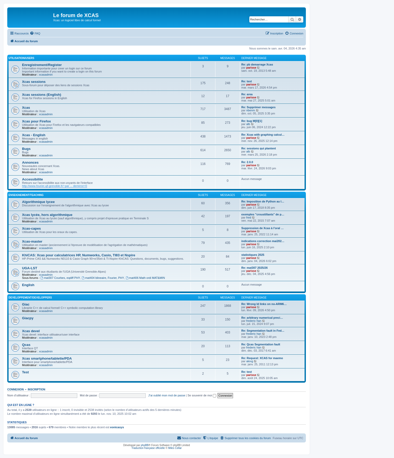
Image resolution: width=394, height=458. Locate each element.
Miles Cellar (175, 448)
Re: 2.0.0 (247, 162)
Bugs (26, 149)
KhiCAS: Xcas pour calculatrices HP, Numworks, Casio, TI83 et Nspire (78, 255)
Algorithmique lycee (38, 202)
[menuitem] (35, 33)
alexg (249, 361)
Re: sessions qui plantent (258, 148)
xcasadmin (46, 74)
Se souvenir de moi (202, 395)
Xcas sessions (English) (41, 95)
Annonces (30, 162)
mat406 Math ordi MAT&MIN (145, 277)
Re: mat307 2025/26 (254, 267)
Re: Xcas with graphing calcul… (263, 134)
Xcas (26, 108)
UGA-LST (29, 268)
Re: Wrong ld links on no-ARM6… (264, 304)
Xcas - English (33, 135)
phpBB (145, 445)
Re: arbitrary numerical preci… (262, 317)
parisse (251, 67)
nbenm (250, 110)
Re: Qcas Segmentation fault (260, 344)
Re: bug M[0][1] (251, 120)
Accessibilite (32, 179)
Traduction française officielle (148, 448)
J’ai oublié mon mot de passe (166, 395)
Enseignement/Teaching (26, 195)
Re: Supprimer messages (258, 107)
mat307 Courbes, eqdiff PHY (60, 277)
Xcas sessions (34, 82)
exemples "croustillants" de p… (262, 214)
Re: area (246, 94)
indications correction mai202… (262, 241)
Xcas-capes (31, 228)
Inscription (36, 389)
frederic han (253, 320)
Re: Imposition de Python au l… (262, 201)
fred (248, 217)
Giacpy (27, 318)
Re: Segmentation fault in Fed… (262, 330)
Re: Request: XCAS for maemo (262, 358)
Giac (26, 304)
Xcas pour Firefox (36, 121)
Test (25, 372)
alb (248, 124)
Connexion (15, 389)
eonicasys (117, 427)
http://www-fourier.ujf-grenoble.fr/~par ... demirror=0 (54, 185)
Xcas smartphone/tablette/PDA (47, 358)
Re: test (246, 81)
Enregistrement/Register (42, 65)
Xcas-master (32, 241)
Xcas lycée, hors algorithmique (47, 215)
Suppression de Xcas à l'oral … (262, 228)
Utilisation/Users (21, 58)
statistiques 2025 (252, 254)
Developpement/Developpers (30, 297)
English (28, 285)
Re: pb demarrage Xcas (257, 64)
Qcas (26, 345)
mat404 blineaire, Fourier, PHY (103, 277)
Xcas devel (31, 331)
